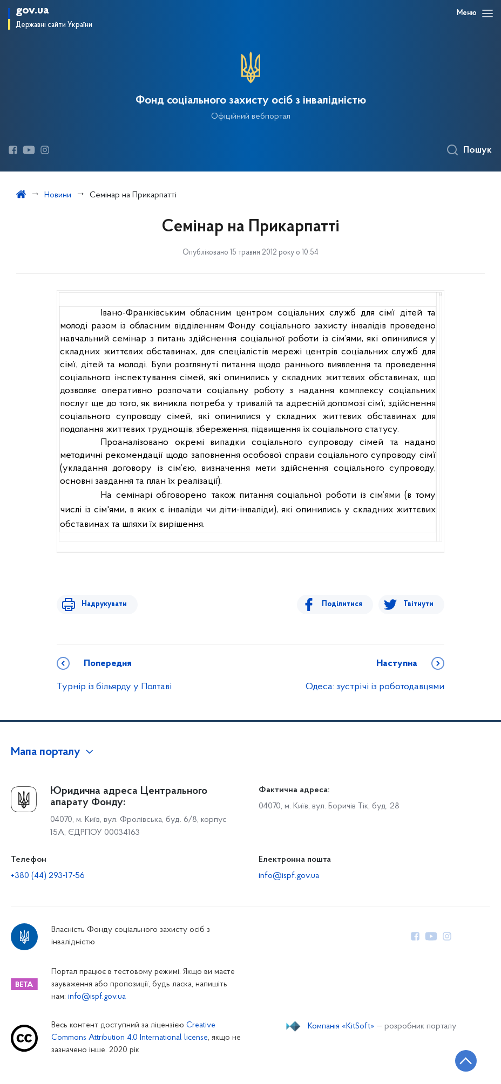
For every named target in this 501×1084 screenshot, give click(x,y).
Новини (57, 195)
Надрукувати (101, 604)
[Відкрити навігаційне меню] (487, 13)
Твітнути (418, 604)
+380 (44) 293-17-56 (48, 876)
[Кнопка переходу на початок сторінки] (460, 1060)
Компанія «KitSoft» (341, 1026)
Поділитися (345, 604)
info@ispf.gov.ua (289, 876)
